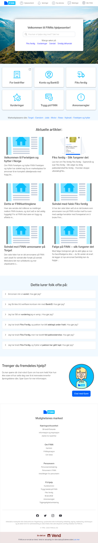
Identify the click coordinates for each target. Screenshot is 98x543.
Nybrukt (68, 118)
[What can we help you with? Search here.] (49, 34)
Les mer (77, 540)
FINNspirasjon (49, 451)
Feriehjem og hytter (81, 118)
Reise (60, 118)
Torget (31, 118)
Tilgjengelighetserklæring (49, 502)
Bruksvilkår (49, 496)
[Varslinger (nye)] (43, 3)
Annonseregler (49, 499)
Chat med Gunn (81, 393)
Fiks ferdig (30, 43)
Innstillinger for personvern (49, 474)
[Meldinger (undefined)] (73, 3)
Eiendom (39, 118)
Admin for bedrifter (49, 436)
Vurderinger (42, 43)
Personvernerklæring (49, 467)
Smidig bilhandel (65, 43)
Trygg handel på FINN (49, 489)
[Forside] (10, 3)
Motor (53, 118)
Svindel (52, 43)
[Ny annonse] (58, 3)
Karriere (49, 448)
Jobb (47, 118)
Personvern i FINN (49, 470)
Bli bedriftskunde (49, 429)
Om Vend (49, 455)
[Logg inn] (87, 3)
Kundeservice (49, 486)
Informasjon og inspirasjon (49, 433)
